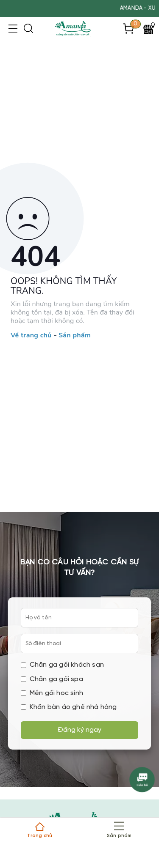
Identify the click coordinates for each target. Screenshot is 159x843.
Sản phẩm (75, 335)
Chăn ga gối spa (52, 679)
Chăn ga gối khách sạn (62, 664)
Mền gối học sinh (52, 693)
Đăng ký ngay (79, 730)
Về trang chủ (31, 335)
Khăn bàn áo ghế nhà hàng (69, 707)
